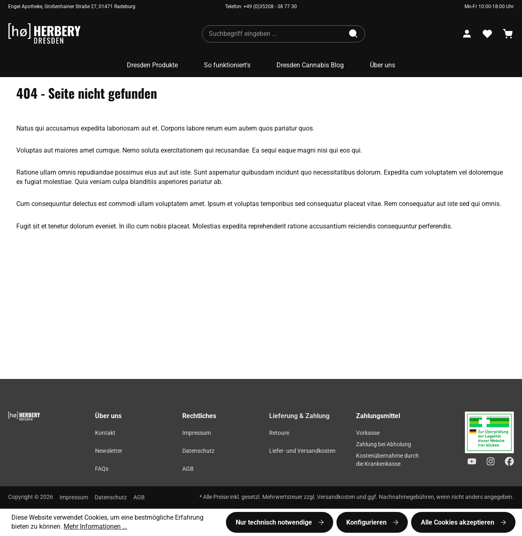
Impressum (196, 433)
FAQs (101, 468)
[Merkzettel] (487, 33)
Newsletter (108, 450)
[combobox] (273, 34)
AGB (188, 468)
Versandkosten (336, 497)
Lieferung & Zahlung (299, 416)
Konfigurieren (367, 522)
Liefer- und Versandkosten (302, 450)
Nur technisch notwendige (275, 522)
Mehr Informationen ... (95, 526)
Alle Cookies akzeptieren (458, 522)
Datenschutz (198, 450)
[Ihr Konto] (467, 33)
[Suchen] (354, 34)
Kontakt (105, 433)
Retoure (279, 433)
